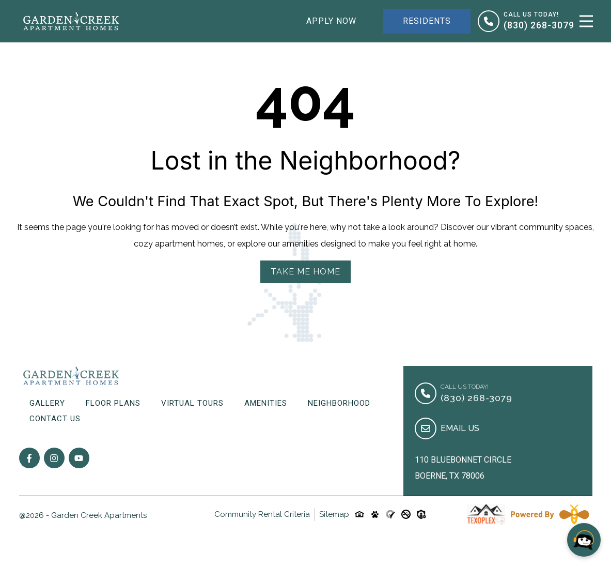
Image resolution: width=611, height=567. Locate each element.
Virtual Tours (192, 403)
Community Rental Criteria (262, 514)
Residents (427, 21)
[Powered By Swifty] (549, 514)
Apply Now (331, 21)
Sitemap (334, 514)
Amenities (265, 403)
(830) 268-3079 (539, 25)
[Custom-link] (390, 514)
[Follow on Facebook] (29, 458)
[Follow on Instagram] (54, 458)
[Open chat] (584, 540)
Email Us (460, 428)
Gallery (47, 403)
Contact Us (55, 418)
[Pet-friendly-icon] (375, 514)
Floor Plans (113, 403)
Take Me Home (305, 272)
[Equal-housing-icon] (359, 514)
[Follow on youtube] (79, 458)
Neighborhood (339, 403)
